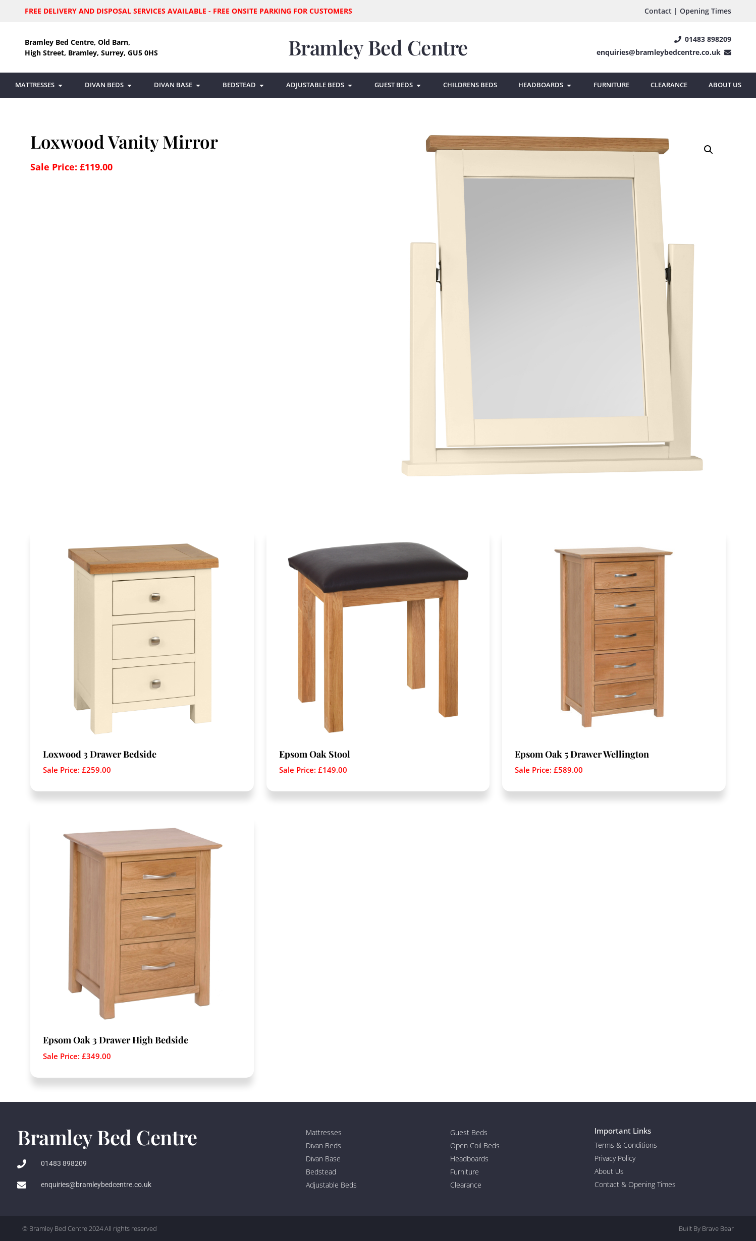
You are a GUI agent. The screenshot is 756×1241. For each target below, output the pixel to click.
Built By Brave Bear (706, 1228)
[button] (708, 150)
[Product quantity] (30, 197)
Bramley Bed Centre (378, 47)
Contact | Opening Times (687, 11)
